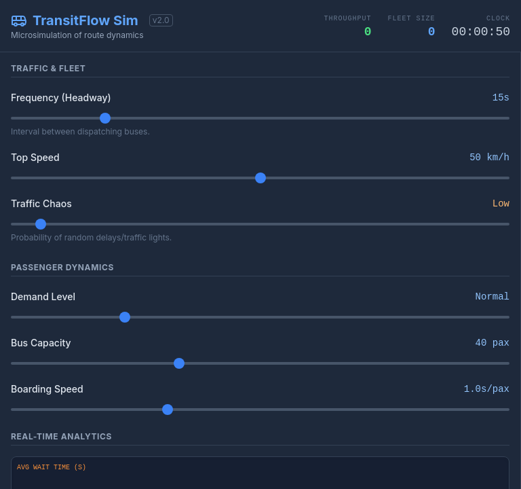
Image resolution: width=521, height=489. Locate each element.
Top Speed (35, 157)
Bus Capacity (41, 342)
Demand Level (43, 296)
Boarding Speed (47, 389)
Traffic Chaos (41, 203)
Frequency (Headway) (61, 97)
